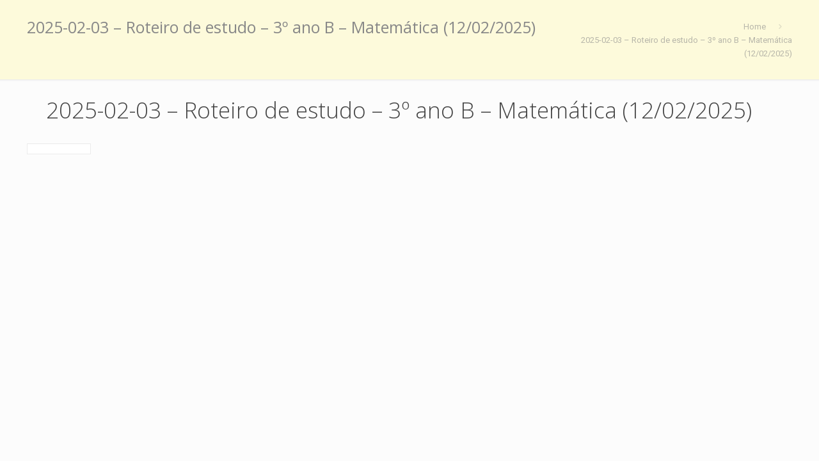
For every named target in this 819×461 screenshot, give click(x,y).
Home (754, 26)
